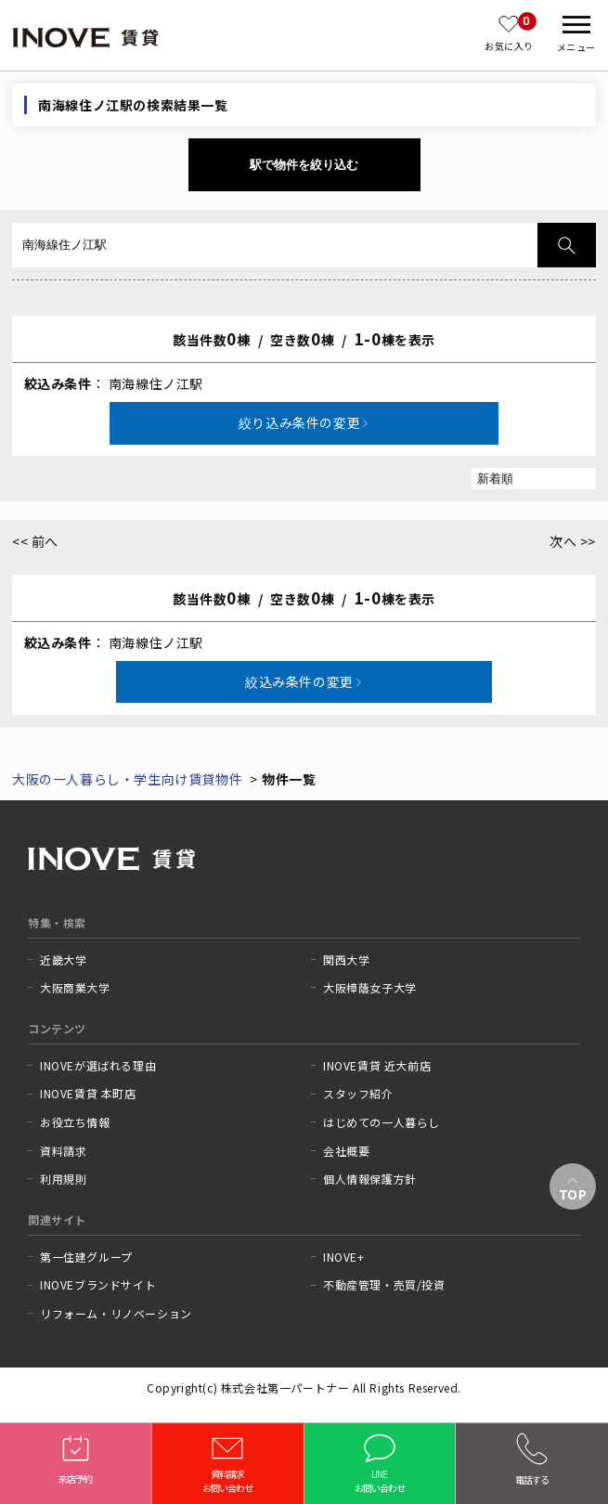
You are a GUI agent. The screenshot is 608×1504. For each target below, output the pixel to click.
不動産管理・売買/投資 (384, 1284)
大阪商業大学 (75, 987)
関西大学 (346, 960)
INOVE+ (344, 1257)
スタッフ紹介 (358, 1093)
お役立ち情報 (75, 1122)
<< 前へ (35, 541)
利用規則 (63, 1179)
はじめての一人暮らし (381, 1122)
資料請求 (63, 1151)
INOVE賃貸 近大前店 (377, 1065)
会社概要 (346, 1151)
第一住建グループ (86, 1257)
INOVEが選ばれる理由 (98, 1065)
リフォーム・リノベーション (116, 1313)
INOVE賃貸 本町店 (88, 1093)
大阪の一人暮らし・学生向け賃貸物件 (127, 779)
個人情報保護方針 (370, 1179)
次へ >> (573, 541)
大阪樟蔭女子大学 (370, 987)
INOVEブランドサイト (98, 1284)
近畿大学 (63, 960)
